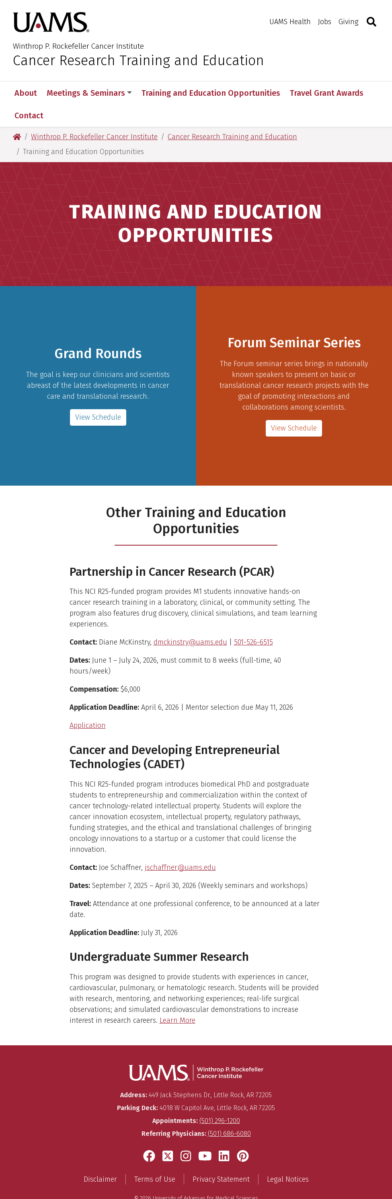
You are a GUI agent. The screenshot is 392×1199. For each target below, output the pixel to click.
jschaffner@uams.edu (180, 845)
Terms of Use (154, 1156)
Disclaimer (100, 1156)
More (303, 93)
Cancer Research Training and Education (138, 60)
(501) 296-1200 (219, 1098)
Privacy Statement (221, 1156)
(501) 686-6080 (229, 1111)
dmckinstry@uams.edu (190, 619)
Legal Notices (288, 1156)
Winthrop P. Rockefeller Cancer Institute (78, 46)
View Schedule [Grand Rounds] (98, 394)
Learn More (177, 997)
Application (88, 702)
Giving (348, 21)
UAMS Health (290, 21)
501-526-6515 (253, 619)
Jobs (324, 21)
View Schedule (294, 405)
